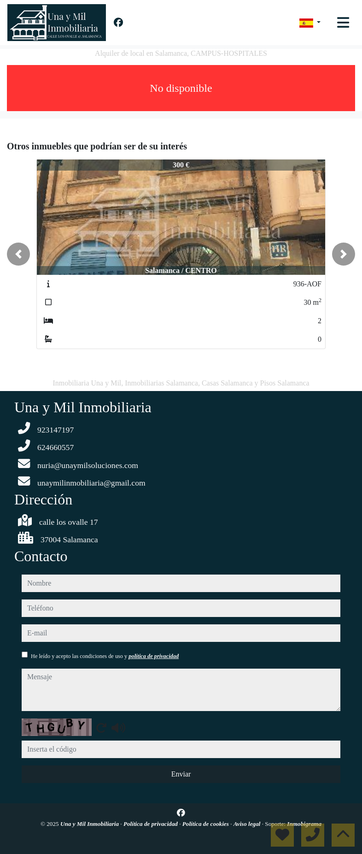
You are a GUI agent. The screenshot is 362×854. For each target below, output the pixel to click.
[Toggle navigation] (343, 22)
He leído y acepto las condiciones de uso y (105, 656)
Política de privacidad (151, 823)
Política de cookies (206, 823)
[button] (18, 254)
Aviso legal (248, 823)
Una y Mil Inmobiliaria (90, 823)
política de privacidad (153, 656)
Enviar (181, 774)
